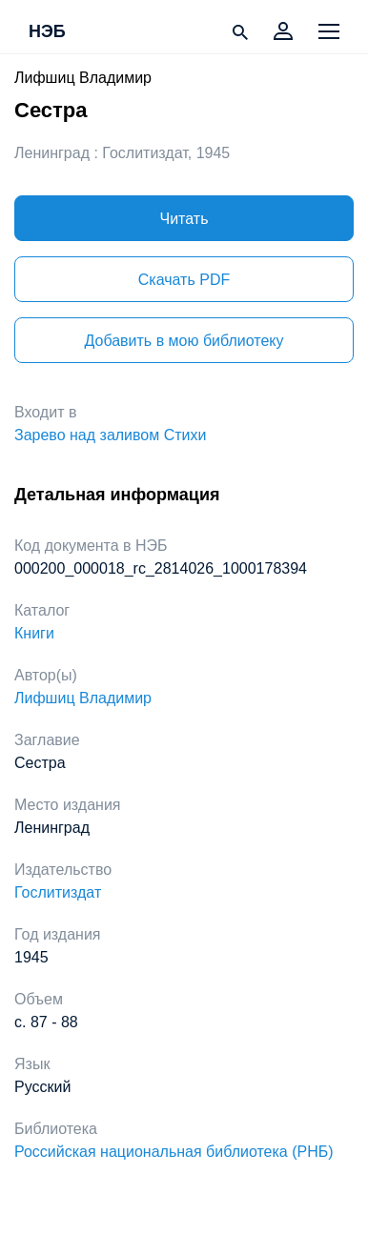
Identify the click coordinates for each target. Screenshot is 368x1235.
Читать (184, 219)
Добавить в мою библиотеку (183, 341)
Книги (34, 633)
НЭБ (47, 32)
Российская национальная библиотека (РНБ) (174, 1152)
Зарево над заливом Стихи (110, 435)
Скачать (184, 280)
